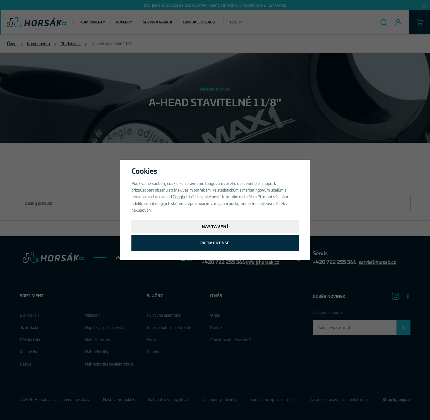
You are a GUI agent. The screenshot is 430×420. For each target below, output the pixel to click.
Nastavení (215, 226)
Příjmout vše (215, 242)
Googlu (179, 196)
